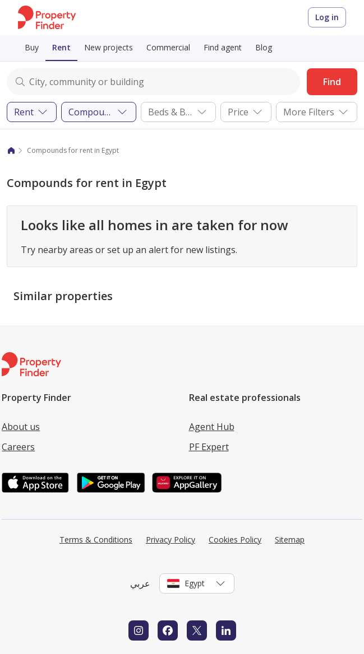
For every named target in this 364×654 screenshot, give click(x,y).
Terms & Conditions (95, 539)
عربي (140, 583)
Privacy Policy (170, 539)
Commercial (168, 47)
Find (332, 82)
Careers (18, 447)
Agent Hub (211, 427)
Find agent (223, 47)
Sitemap (290, 539)
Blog (263, 47)
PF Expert (209, 447)
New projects (108, 47)
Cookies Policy (235, 539)
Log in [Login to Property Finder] (327, 17)
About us (21, 427)
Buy (32, 47)
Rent (61, 47)
